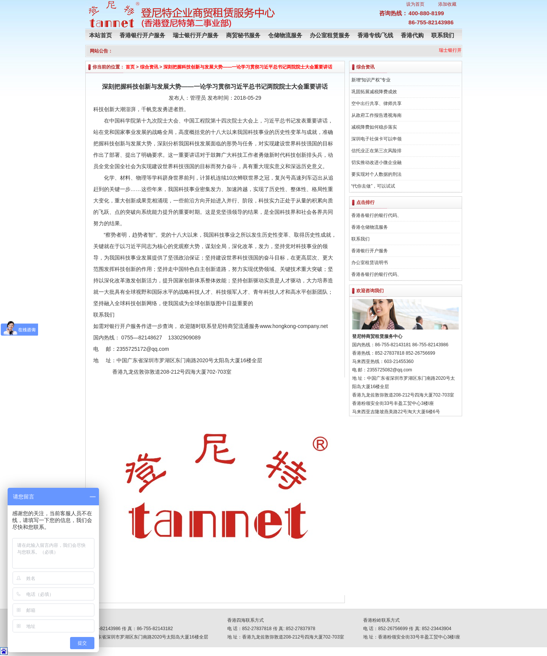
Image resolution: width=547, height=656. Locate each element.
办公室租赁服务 (330, 35)
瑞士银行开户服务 (195, 35)
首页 (130, 67)
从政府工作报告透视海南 (376, 115)
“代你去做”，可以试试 (373, 186)
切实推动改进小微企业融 (376, 162)
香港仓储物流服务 (369, 227)
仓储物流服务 (285, 35)
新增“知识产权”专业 (371, 80)
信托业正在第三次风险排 (376, 150)
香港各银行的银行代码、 (376, 215)
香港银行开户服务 (142, 35)
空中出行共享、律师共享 (376, 103)
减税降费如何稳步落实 (374, 127)
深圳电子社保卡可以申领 (376, 139)
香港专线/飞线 (375, 35)
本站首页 (100, 35)
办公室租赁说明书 (369, 262)
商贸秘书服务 (243, 35)
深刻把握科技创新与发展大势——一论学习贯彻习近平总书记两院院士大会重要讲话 (247, 67)
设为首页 (415, 4)
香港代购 (412, 35)
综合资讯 (149, 67)
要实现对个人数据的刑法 (376, 174)
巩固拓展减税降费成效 (374, 91)
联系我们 (442, 35)
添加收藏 (447, 4)
